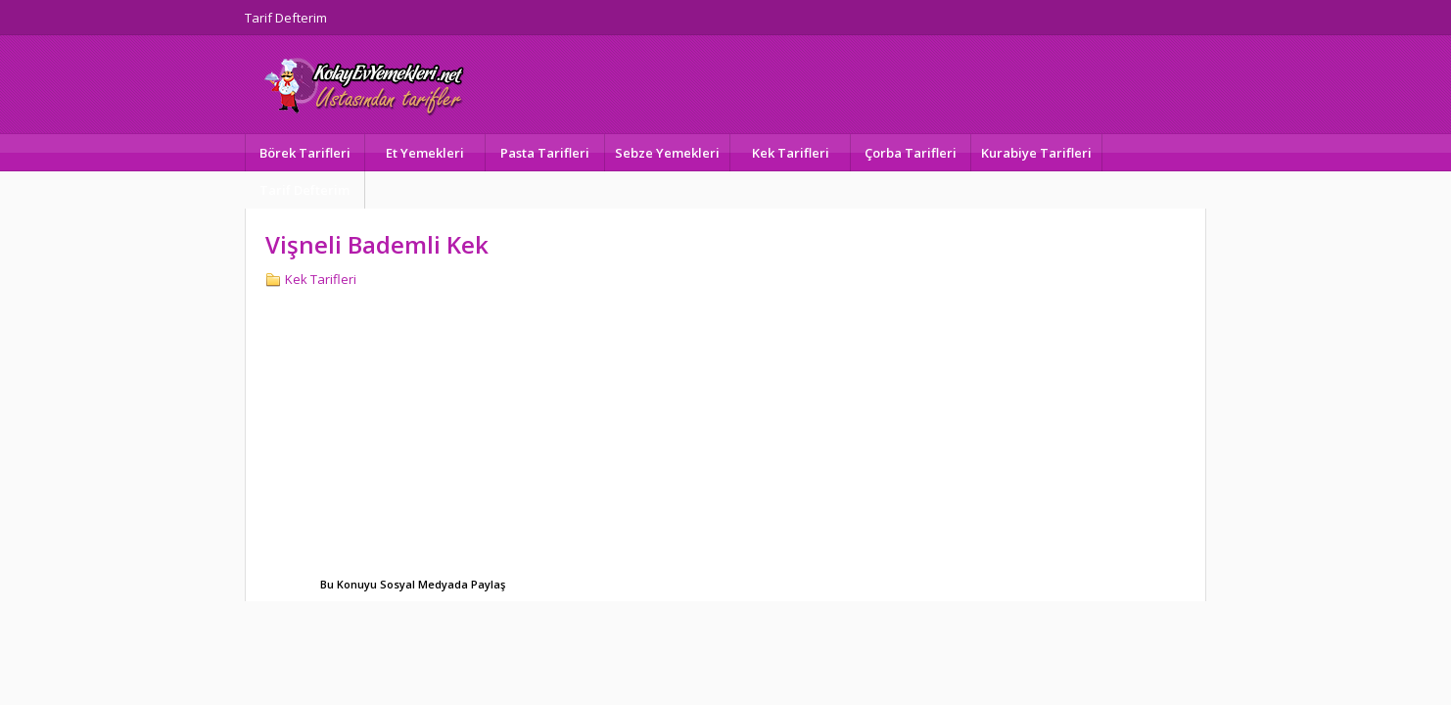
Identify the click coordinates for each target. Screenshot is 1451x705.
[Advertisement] (429, 435)
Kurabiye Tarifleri (1036, 153)
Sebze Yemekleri (667, 153)
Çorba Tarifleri (911, 153)
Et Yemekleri (425, 153)
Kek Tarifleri (790, 153)
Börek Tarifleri (305, 153)
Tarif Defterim (286, 17)
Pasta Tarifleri (544, 153)
